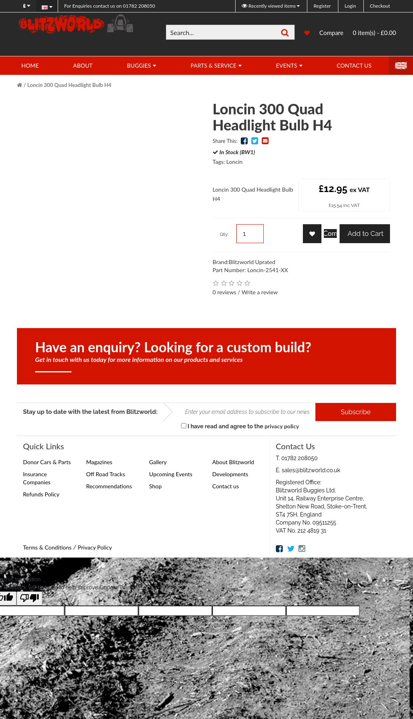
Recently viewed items (269, 6)
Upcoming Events (170, 474)
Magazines (99, 462)
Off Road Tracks (105, 474)
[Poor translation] (29, 598)
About (82, 65)
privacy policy (282, 426)
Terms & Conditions (47, 547)
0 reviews (224, 292)
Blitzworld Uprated (252, 261)
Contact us (225, 486)
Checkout (380, 6)
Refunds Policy (41, 494)
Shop (155, 486)
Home (30, 65)
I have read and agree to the (240, 426)
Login (350, 6)
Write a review (260, 292)
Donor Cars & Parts (47, 462)
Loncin (234, 161)
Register (322, 6)
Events (286, 65)
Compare (331, 32)
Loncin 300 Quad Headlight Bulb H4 (69, 85)
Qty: (224, 234)
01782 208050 (109, 6)
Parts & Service (213, 65)
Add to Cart (365, 233)
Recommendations (109, 486)
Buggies (139, 65)
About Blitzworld (233, 462)
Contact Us (354, 65)
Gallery (158, 462)
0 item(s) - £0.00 (374, 32)
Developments (230, 474)
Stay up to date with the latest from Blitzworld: (90, 411)
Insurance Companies (36, 478)
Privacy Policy (95, 547)
